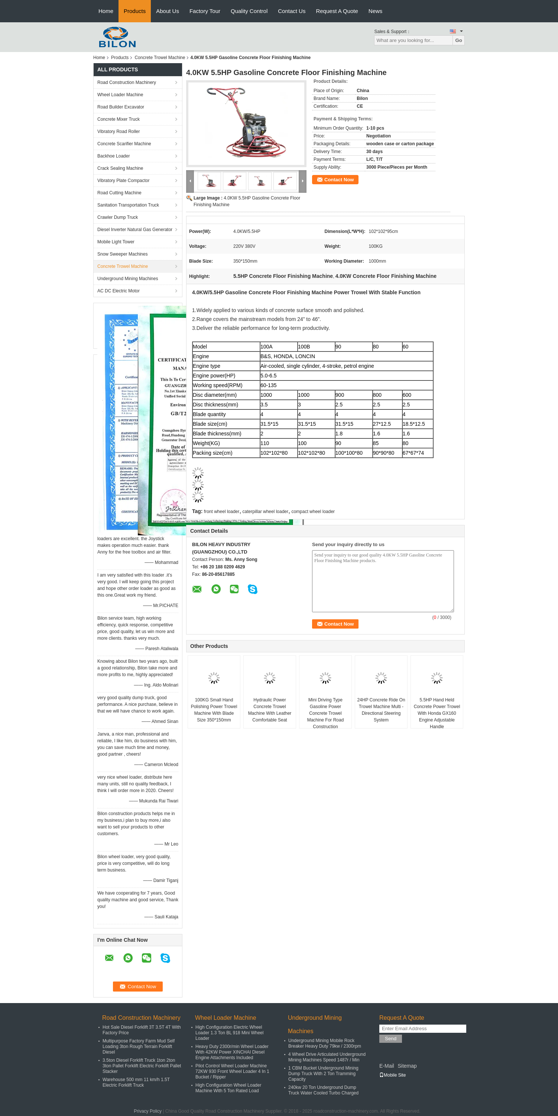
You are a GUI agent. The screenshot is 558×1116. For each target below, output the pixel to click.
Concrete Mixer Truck (118, 119)
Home (105, 11)
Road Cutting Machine (119, 192)
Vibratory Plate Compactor (123, 180)
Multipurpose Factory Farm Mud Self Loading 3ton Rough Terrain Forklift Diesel (139, 1046)
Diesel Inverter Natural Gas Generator (134, 229)
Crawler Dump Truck (117, 217)
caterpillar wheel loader (265, 511)
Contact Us (291, 11)
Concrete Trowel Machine (159, 57)
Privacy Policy (148, 1111)
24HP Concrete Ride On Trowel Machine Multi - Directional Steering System (381, 710)
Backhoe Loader (113, 156)
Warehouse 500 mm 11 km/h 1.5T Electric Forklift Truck (136, 1082)
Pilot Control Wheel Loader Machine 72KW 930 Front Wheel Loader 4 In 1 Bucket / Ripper (232, 1071)
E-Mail (386, 1066)
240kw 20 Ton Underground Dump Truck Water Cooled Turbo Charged (323, 1090)
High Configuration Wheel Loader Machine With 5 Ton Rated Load (228, 1088)
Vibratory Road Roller (118, 131)
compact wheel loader (313, 511)
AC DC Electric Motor (118, 290)
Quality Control (249, 11)
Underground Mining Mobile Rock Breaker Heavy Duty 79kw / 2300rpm (324, 1043)
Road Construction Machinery (126, 82)
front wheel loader (221, 511)
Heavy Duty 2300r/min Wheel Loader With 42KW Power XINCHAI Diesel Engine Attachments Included (232, 1052)
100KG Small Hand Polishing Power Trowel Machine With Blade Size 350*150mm (214, 710)
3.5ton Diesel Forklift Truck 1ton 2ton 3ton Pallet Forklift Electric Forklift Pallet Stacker (142, 1066)
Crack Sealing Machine (120, 168)
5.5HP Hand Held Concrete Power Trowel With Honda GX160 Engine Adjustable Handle (437, 713)
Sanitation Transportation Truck (128, 205)
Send (390, 1038)
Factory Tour (204, 11)
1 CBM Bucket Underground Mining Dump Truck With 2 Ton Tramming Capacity (323, 1073)
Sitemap (407, 1066)
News (376, 11)
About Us (167, 11)
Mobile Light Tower (115, 241)
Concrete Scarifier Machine (124, 143)
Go (458, 40)
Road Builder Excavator (120, 107)
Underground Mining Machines (127, 278)
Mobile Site (392, 1075)
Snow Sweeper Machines (122, 254)
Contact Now (339, 179)
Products (135, 11)
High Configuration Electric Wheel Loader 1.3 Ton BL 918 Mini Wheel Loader (229, 1033)
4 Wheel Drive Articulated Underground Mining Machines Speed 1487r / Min (327, 1057)
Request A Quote (337, 11)
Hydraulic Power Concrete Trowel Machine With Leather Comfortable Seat (270, 710)
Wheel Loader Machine (120, 94)
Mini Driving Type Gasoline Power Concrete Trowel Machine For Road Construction (325, 713)
